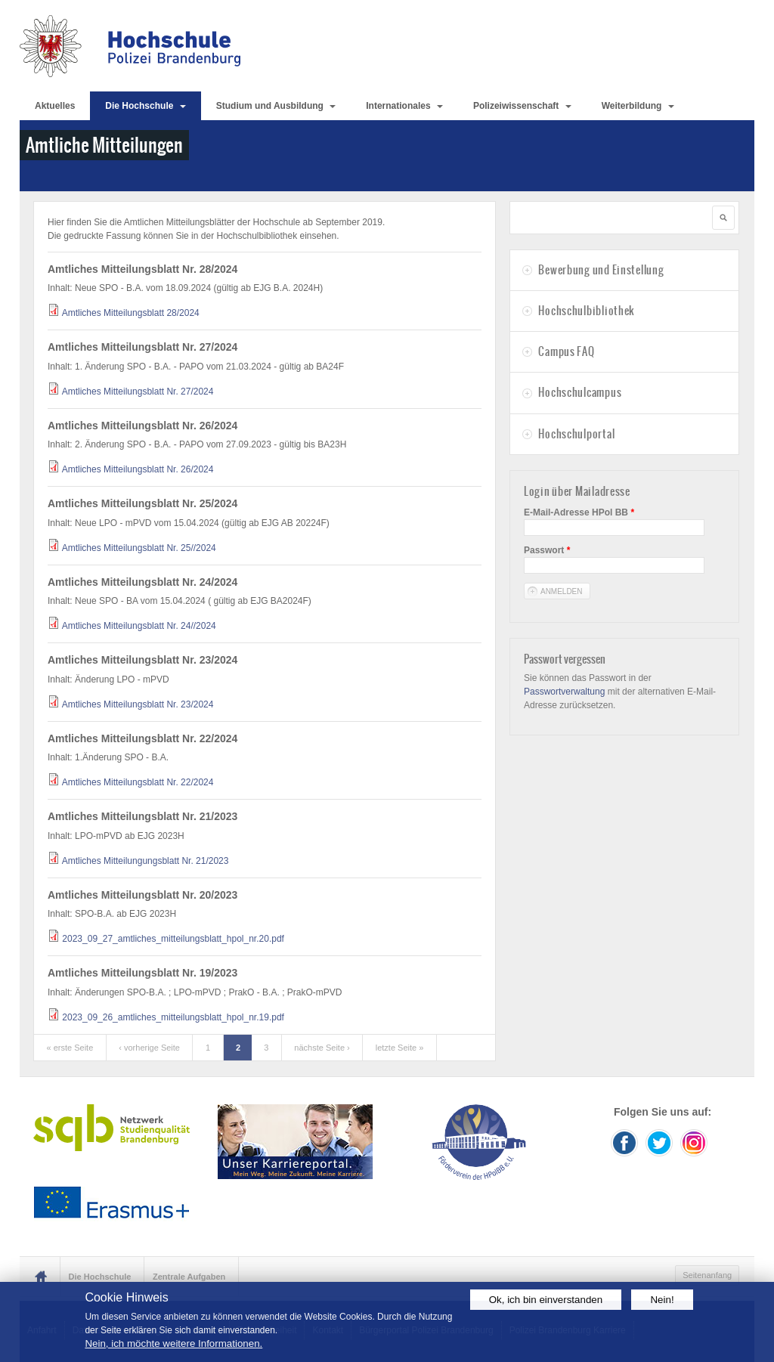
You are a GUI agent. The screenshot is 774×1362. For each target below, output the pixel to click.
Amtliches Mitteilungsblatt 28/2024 (131, 313)
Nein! (661, 1299)
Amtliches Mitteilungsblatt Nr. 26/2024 (138, 469)
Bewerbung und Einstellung (601, 270)
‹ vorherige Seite (149, 1047)
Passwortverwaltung (564, 691)
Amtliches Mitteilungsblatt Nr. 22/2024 (138, 782)
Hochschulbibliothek (586, 310)
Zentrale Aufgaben (189, 1276)
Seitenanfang (707, 1275)
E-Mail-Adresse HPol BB (579, 512)
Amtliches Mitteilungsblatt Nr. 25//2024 (139, 548)
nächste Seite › (321, 1047)
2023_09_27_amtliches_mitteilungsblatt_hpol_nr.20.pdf (173, 938)
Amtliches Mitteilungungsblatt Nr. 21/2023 (145, 861)
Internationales (404, 106)
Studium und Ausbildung (276, 106)
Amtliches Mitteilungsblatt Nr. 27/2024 (138, 391)
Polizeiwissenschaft (522, 106)
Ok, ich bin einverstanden (545, 1299)
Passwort (547, 550)
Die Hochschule (145, 106)
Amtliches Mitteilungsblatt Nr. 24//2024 (139, 626)
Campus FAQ (566, 351)
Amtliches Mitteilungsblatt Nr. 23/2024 (138, 704)
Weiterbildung (638, 106)
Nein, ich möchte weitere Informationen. (173, 1343)
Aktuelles (55, 106)
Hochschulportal (576, 434)
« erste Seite (70, 1047)
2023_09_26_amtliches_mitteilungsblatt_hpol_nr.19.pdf (173, 1017)
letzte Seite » (400, 1047)
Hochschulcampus (579, 392)
